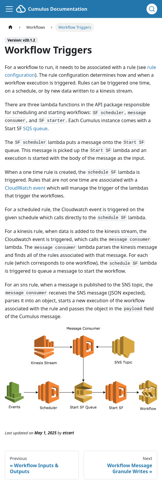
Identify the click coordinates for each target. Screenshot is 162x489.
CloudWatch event (25, 188)
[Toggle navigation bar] (9, 8)
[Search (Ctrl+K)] (151, 9)
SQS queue (35, 128)
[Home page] (10, 27)
